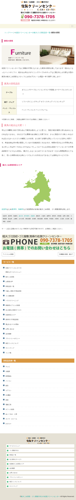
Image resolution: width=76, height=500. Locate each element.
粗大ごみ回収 (10, 277)
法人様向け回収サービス (13, 310)
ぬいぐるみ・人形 (11, 414)
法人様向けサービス (15, 459)
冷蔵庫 (8, 371)
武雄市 (33, 216)
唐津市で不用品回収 (12, 319)
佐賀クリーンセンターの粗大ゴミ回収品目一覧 (32, 32)
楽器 (7, 400)
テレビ (8, 366)
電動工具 (8, 404)
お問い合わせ (10, 329)
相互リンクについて (12, 343)
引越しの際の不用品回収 (13, 291)
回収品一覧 (12, 455)
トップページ (9, 32)
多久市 (21, 216)
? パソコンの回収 (8, 254)
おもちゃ (8, 423)
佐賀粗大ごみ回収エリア (16, 464)
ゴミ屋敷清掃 (10, 296)
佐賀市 (4, 209)
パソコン (8, 381)
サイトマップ (10, 348)
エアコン (8, 390)
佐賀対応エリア (11, 315)
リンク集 (8, 353)
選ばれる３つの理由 (12, 324)
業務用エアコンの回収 (13, 305)
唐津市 (14, 209)
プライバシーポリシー (13, 338)
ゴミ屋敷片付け (14, 450)
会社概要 (8, 334)
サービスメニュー (14, 446)
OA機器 (8, 395)
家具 (7, 385)
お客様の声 (9, 281)
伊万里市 (26, 216)
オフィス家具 (10, 409)
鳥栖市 (20, 209)
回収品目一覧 (10, 286)
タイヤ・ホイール (11, 419)
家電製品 (8, 376)
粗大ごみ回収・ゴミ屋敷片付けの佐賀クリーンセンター (40, 496)
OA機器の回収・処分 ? (66, 254)
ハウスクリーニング (12, 300)
